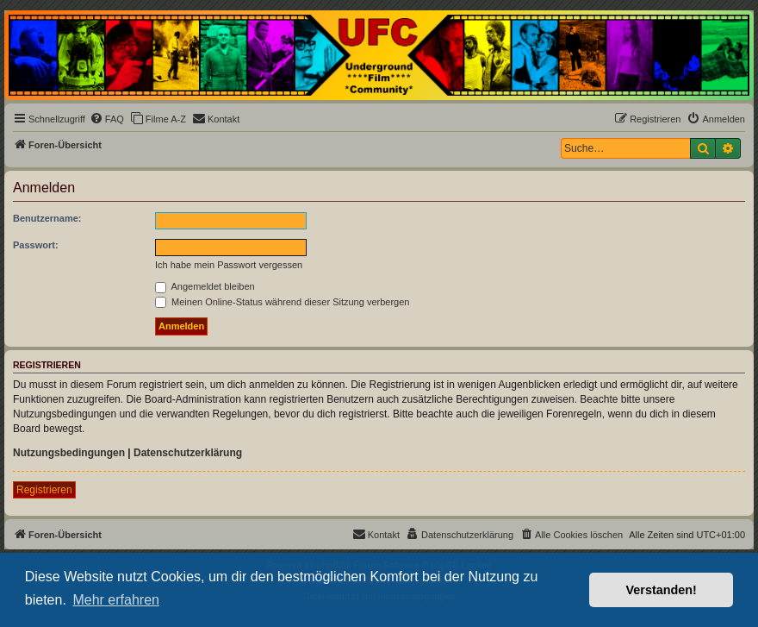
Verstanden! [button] (661, 590)
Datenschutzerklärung (188, 453)
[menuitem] (107, 119)
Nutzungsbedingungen (69, 453)
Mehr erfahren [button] (115, 600)
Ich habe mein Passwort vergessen (228, 265)
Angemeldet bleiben (205, 286)
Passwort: (36, 245)
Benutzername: (47, 218)
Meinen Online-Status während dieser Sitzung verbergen (282, 302)
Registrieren (44, 490)
